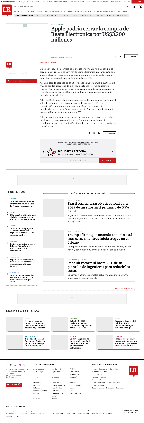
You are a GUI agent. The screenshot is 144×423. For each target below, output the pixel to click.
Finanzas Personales (59, 385)
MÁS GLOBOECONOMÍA (124, 289)
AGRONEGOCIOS (70, 12)
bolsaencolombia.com (89, 411)
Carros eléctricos (86, 15)
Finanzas (36, 385)
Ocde (103, 15)
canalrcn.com (58, 413)
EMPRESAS (39, 12)
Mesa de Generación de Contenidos (105, 369)
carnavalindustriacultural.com (40, 413)
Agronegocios (38, 369)
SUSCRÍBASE (138, 2)
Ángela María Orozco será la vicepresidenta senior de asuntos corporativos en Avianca (23, 263)
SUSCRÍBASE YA (107, 160)
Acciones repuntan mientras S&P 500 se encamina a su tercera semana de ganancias (35, 324)
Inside (72, 388)
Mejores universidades (45, 15)
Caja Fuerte (56, 372)
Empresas (37, 382)
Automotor (14, 272)
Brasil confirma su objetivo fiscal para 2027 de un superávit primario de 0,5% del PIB (98, 207)
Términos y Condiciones (100, 380)
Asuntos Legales (39, 372)
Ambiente (118, 336)
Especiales (55, 382)
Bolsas (12, 212)
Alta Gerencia (57, 369)
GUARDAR (131, 56)
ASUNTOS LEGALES (92, 12)
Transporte (14, 257)
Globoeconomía (76, 385)
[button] (43, 152)
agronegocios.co (31, 411)
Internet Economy (40, 391)
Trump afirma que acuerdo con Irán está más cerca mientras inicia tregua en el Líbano (100, 239)
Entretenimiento (31, 336)
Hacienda (13, 226)
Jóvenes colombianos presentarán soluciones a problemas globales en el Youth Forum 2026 (126, 342)
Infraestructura (57, 388)
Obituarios (55, 391)
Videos (54, 399)
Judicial (73, 336)
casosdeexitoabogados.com (16, 413)
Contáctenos (97, 374)
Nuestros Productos (99, 372)
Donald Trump (122, 15)
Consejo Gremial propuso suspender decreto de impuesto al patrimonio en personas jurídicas (22, 231)
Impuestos (110, 15)
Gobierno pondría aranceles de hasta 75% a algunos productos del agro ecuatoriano (23, 247)
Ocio (72, 391)
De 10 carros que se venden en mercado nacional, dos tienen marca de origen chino (22, 278)
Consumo (36, 377)
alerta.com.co (108, 413)
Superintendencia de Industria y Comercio (107, 388)
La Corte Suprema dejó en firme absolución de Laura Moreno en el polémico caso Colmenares (80, 343)
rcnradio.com (70, 413)
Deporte (13, 199)
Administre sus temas (16, 81)
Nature (58, 15)
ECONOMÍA (30, 12)
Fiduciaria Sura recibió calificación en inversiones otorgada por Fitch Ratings (125, 324)
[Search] (127, 7)
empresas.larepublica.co (49, 411)
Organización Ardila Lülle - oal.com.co (130, 411)
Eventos (73, 382)
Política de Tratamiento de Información (106, 382)
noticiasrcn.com (83, 413)
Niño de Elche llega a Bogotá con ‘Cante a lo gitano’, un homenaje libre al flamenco (35, 342)
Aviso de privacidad (99, 377)
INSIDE (125, 12)
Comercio (13, 241)
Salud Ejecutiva (75, 393)
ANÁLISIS (80, 12)
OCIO (46, 12)
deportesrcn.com (12, 416)
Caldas (75, 15)
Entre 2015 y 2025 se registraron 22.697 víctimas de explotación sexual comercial (81, 324)
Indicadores (37, 388)
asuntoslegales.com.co (14, 411)
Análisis (72, 369)
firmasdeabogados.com (69, 411)
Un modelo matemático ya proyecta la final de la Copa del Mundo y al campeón (22, 204)
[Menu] (15, 11)
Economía (73, 377)
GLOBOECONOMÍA (56, 12)
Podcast (36, 393)
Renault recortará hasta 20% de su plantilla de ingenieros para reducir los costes (99, 267)
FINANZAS (21, 12)
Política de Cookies (99, 385)
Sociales (36, 399)
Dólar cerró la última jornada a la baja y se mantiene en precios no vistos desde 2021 (23, 217)
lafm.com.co (96, 413)
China (97, 15)
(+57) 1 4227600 (12, 377)
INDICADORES (116, 12)
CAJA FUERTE (105, 12)
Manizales (66, 15)
